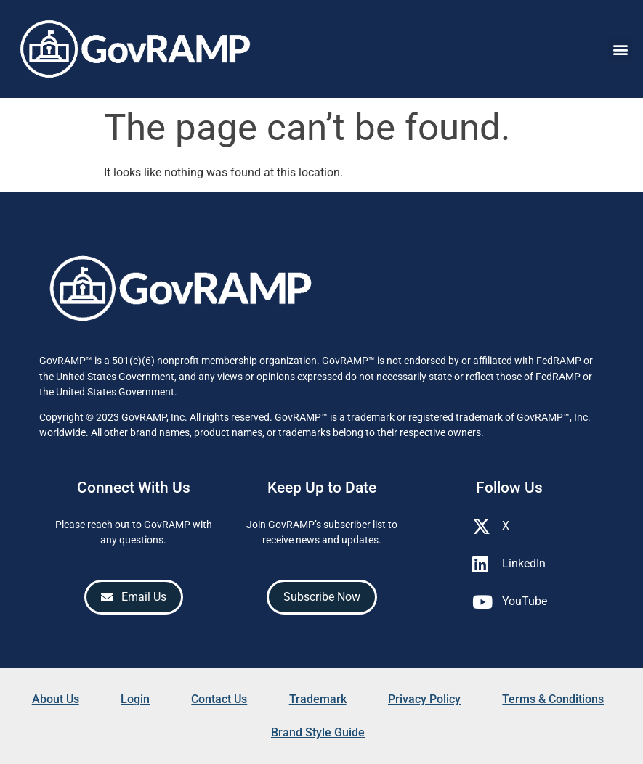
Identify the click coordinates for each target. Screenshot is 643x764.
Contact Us (219, 699)
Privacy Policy (424, 699)
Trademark (318, 699)
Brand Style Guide (318, 732)
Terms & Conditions (553, 699)
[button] (620, 49)
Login (135, 699)
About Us (55, 699)
